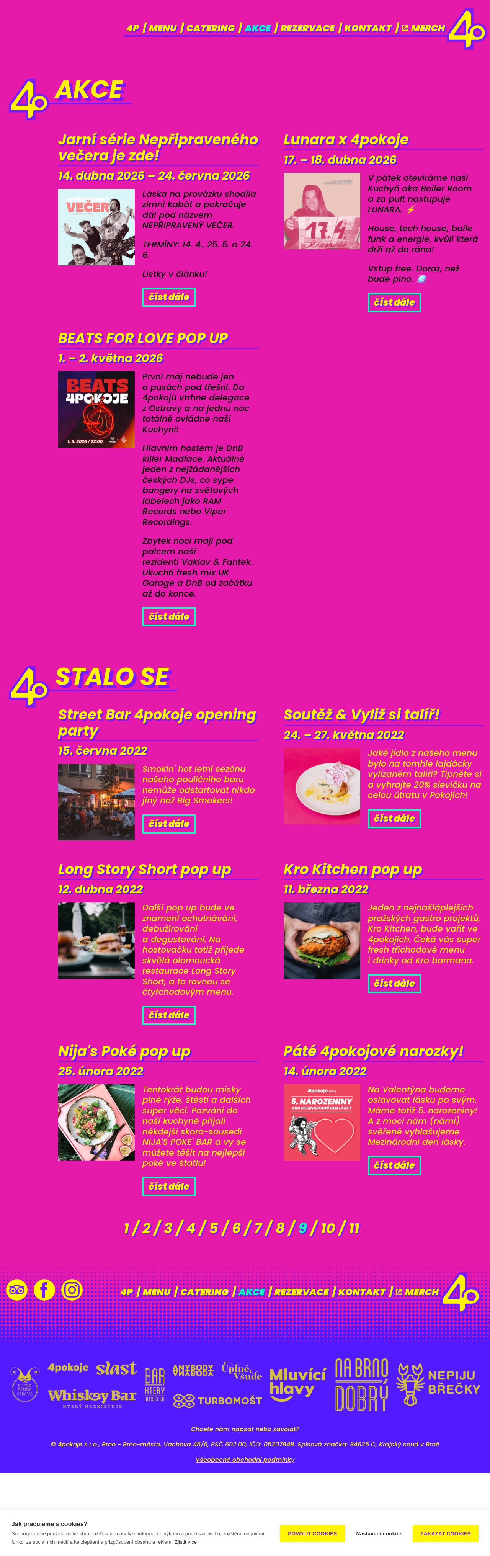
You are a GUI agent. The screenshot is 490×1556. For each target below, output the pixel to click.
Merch (423, 28)
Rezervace (308, 28)
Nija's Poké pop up (137, 1130)
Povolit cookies (311, 1533)
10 (344, 1311)
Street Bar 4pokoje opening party (138, 772)
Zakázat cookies (445, 1533)
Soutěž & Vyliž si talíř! (376, 762)
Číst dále (169, 324)
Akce (258, 28)
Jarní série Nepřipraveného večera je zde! (129, 161)
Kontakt (368, 28)
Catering (210, 28)
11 (375, 1311)
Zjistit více (209, 1542)
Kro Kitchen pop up (366, 925)
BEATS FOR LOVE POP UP (145, 372)
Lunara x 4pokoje (358, 142)
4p (132, 28)
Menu (162, 28)
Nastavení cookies (378, 1533)
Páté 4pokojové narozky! (351, 1140)
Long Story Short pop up (148, 935)
